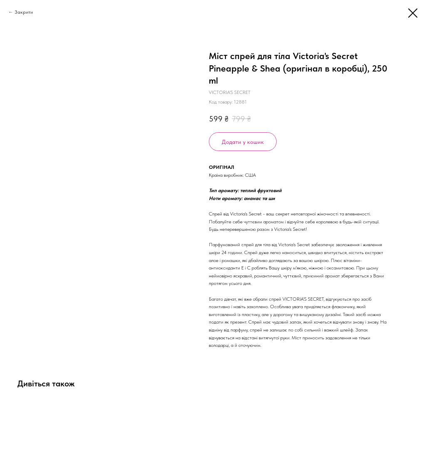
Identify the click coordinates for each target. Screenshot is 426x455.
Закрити (24, 12)
